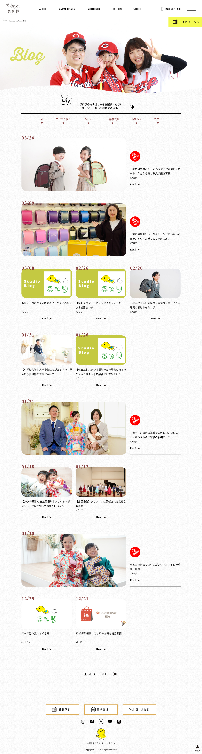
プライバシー (112, 743)
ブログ (158, 119)
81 (104, 674)
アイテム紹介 (63, 119)
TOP (5, 21)
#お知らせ (25, 642)
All (41, 119)
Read (133, 184)
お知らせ (136, 119)
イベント (88, 119)
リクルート (99, 743)
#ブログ (133, 177)
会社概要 (88, 743)
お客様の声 (112, 119)
